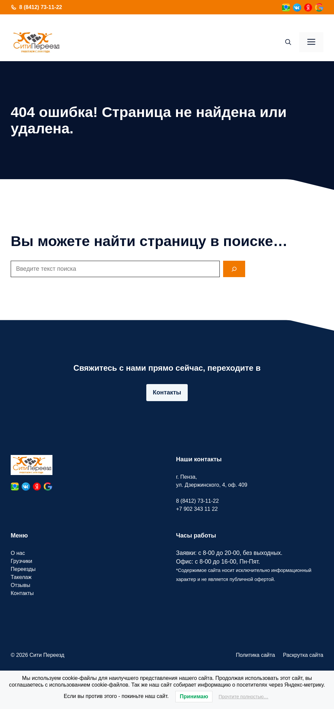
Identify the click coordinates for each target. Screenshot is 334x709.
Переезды (23, 569)
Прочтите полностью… (244, 696)
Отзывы (20, 585)
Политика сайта (255, 655)
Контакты (167, 392)
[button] (288, 42)
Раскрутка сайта (303, 655)
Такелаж (21, 577)
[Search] (234, 269)
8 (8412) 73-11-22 (40, 7)
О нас (18, 553)
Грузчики (21, 561)
